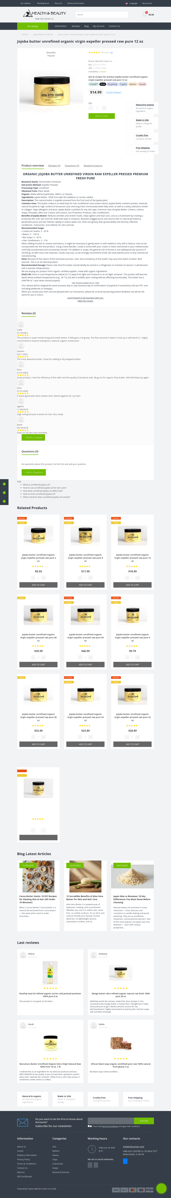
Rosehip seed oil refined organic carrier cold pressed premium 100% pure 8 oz (50, 995)
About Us (58, 3)
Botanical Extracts (61, 1172)
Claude (142, 84)
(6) (111, 52)
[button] (4, 500)
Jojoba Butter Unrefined (43, 34)
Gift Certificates (24, 1176)
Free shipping (135, 147)
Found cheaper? (114, 92)
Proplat (30, 1189)
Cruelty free (135, 135)
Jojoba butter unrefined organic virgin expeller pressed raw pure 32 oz (132, 717)
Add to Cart (101, 116)
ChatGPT (94, 84)
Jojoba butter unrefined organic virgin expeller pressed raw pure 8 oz (85, 557)
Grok (102, 84)
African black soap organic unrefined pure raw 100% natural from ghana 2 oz (121, 1065)
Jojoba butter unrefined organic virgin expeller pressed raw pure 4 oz (132, 637)
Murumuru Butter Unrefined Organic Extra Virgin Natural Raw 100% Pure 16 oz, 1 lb (50, 1065)
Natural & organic (138, 104)
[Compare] (150, 52)
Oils (54, 1146)
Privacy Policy (23, 1159)
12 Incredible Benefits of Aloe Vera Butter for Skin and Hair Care (84, 898)
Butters (25, 34)
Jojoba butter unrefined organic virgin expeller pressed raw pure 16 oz (132, 557)
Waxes (55, 1155)
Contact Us (114, 26)
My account (99, 26)
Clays (54, 1159)
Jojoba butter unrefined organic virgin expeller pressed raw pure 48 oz (38, 637)
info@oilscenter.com (133, 1146)
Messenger (125, 1161)
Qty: (90, 103)
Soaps (55, 1168)
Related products (93, 165)
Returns (21, 1172)
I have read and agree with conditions (116, 1126)
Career (20, 1150)
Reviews (76, 26)
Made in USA (135, 120)
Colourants (57, 1163)
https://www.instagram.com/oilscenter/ (96, 1165)
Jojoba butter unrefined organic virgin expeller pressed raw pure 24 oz (85, 717)
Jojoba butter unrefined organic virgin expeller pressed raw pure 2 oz (38, 557)
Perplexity (112, 84)
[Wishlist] (144, 52)
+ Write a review (33, 437)
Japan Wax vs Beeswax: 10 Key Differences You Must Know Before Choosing (131, 899)
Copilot (123, 84)
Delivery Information (75, 3)
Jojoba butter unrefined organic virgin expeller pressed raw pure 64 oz (85, 637)
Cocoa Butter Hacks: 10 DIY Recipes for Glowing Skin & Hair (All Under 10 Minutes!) (38, 899)
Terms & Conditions (110, 1126)
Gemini (132, 84)
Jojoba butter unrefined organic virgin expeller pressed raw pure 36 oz (38, 717)
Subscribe (144, 1121)
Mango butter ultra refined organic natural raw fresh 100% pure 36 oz (121, 995)
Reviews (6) (54, 165)
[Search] (126, 15)
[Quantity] (97, 108)
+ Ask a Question (34, 472)
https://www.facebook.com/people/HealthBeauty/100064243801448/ (90, 1165)
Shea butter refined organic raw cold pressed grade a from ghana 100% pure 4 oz (38, 810)
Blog (86, 26)
